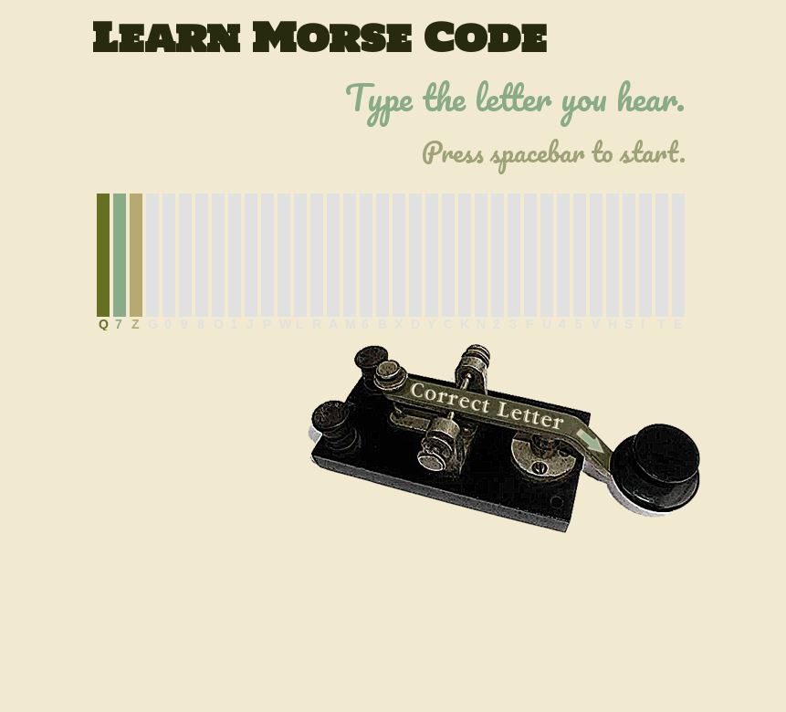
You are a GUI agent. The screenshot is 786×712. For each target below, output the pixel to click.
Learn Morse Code (319, 37)
